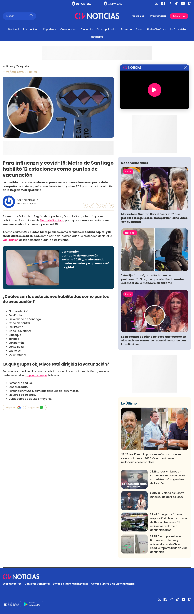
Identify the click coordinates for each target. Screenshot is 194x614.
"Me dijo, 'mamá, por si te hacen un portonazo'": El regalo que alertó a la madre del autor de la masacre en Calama (152, 279)
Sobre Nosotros (12, 583)
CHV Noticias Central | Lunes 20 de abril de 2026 (168, 495)
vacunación (10, 240)
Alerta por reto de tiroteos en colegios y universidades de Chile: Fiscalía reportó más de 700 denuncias (168, 544)
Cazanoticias (68, 29)
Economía (87, 29)
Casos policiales (106, 29)
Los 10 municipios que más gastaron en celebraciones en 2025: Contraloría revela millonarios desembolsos (151, 458)
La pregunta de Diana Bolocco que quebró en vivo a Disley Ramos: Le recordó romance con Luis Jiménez (153, 340)
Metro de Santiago (52, 220)
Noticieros (97, 36)
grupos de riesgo (36, 375)
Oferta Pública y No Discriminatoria (113, 583)
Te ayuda (126, 29)
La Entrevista (178, 29)
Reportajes (49, 29)
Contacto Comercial (37, 583)
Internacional (31, 29)
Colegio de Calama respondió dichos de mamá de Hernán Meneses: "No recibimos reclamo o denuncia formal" (168, 522)
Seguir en (13, 408)
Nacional (13, 29)
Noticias (8, 66)
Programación (158, 15)
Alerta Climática (156, 29)
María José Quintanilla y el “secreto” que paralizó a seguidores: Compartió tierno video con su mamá (154, 218)
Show (139, 29)
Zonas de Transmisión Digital (70, 583)
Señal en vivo (179, 16)
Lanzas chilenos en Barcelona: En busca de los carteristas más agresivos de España (167, 477)
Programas (138, 15)
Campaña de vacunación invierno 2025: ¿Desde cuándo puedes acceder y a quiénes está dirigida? (85, 261)
